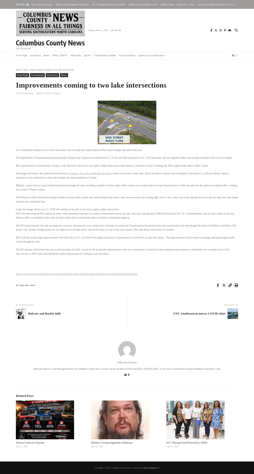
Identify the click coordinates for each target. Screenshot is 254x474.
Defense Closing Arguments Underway (112, 442)
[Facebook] (129, 375)
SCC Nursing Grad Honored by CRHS (186, 442)
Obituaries (75, 55)
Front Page (21, 55)
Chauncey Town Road (80, 173)
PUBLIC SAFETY (59, 55)
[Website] (125, 375)
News (47, 55)
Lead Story (35, 55)
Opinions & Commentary (151, 55)
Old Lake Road (103, 173)
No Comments (26, 93)
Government (37, 75)
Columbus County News (50, 42)
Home (19, 69)
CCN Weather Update (105, 55)
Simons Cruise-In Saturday (30, 442)
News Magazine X (151, 468)
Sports (87, 55)
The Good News (127, 55)
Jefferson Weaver (127, 362)
